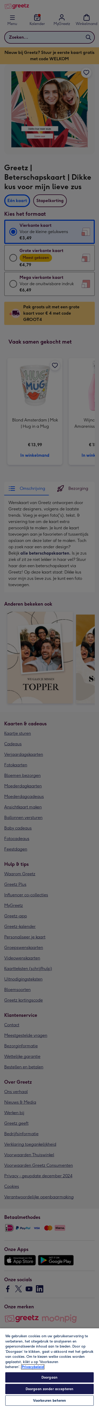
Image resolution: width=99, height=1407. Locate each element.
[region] (49, 1367)
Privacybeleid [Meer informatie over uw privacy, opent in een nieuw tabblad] (33, 1367)
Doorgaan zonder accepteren (49, 1389)
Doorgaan (49, 1377)
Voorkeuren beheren (49, 1401)
